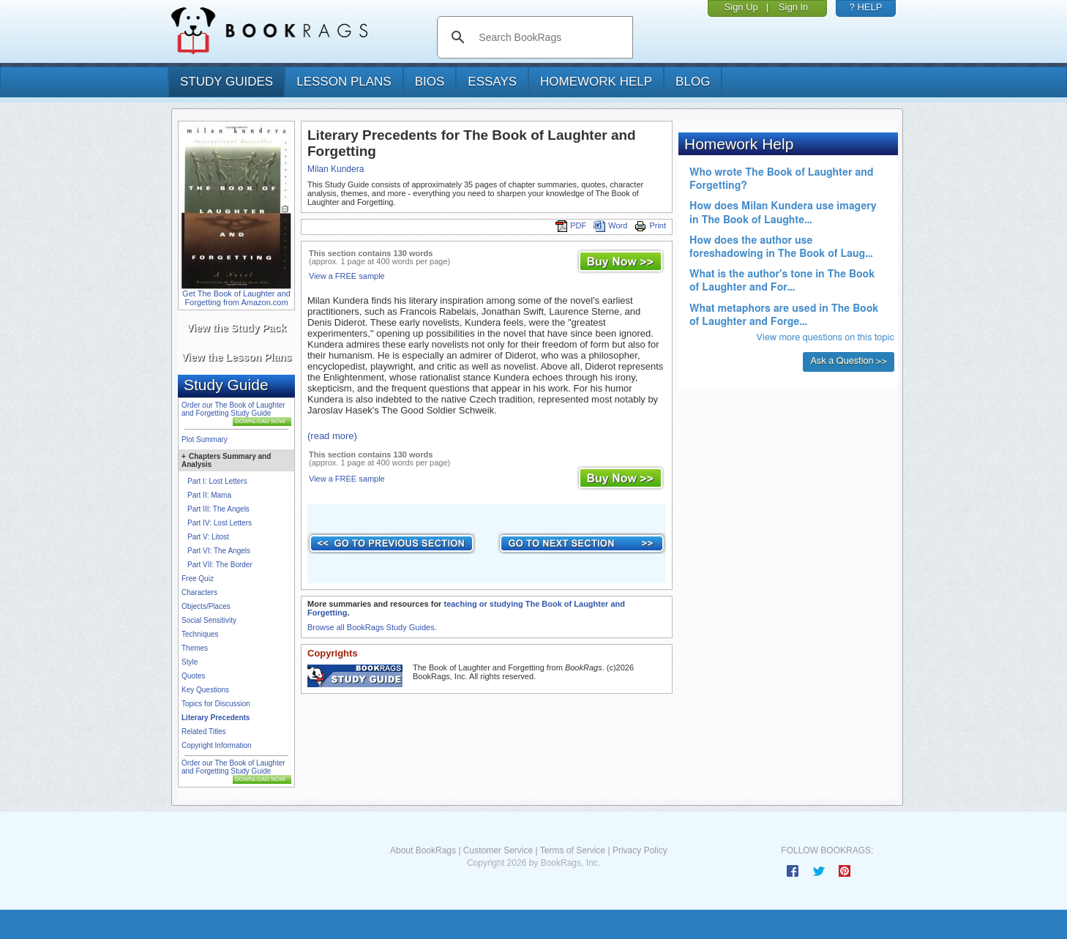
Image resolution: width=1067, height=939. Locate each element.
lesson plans (343, 82)
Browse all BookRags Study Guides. (372, 627)
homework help (596, 82)
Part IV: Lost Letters (219, 523)
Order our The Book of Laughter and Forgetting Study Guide (233, 409)
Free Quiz (197, 579)
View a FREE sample (347, 276)
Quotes (193, 676)
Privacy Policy (640, 850)
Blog (692, 82)
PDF (570, 225)
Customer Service (498, 850)
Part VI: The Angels (218, 551)
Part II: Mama (209, 495)
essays (492, 82)
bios (430, 82)
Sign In (793, 6)
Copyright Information (216, 745)
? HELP (866, 6)
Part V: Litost (208, 537)
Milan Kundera (335, 169)
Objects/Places (206, 606)
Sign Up (741, 6)
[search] (550, 37)
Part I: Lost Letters (217, 481)
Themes (194, 648)
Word (610, 225)
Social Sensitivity (208, 620)
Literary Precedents (215, 718)
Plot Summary (204, 439)
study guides (226, 82)
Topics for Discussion (215, 704)
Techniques (200, 634)
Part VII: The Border (219, 565)
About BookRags (423, 850)
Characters (199, 592)
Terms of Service (572, 850)
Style (189, 662)
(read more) (332, 435)
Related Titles (203, 731)
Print (650, 225)
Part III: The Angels (218, 509)
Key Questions (205, 690)
